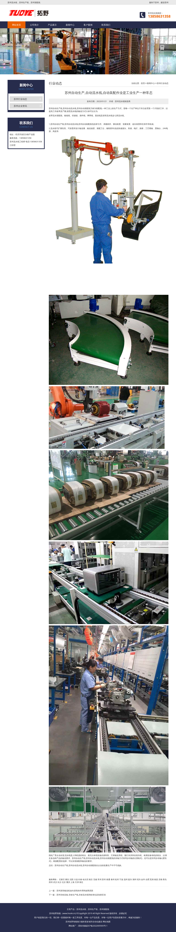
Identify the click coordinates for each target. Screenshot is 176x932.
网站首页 (16, 24)
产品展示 (52, 24)
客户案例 (88, 24)
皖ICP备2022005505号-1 (97, 925)
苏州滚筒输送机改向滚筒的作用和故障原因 (75, 890)
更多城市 (89, 921)
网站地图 (106, 921)
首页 (143, 83)
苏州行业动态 (20, 99)
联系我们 (105, 24)
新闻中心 (70, 24)
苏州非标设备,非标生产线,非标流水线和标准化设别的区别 (81, 894)
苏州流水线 (120, 101)
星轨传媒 (82, 925)
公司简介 (34, 24)
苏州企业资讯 (20, 105)
